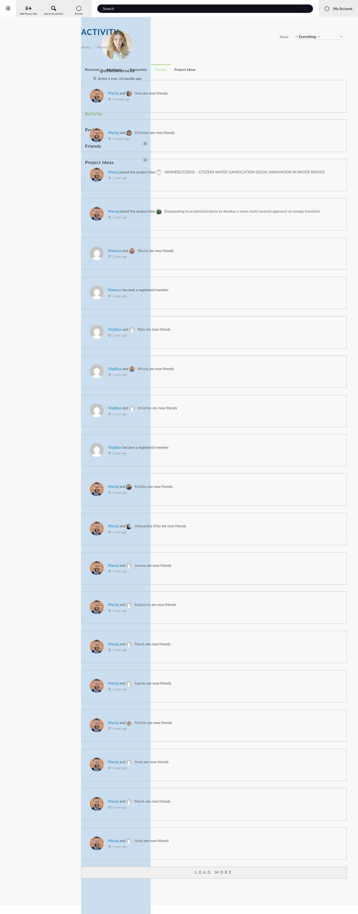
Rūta (222, 345)
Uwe (219, 93)
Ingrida (221, 699)
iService (16, 906)
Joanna (221, 581)
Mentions (195, 69)
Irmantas (225, 424)
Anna (220, 778)
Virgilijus (196, 345)
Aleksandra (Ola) (229, 542)
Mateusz (196, 266)
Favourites (219, 69)
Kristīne (222, 503)
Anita (220, 856)
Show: (284, 37)
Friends (116, 132)
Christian (223, 132)
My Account (338, 8)
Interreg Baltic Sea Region (23, 901)
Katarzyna (224, 620)
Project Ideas (116, 142)
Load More (254, 888)
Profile (91, 121)
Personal (173, 69)
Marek (221, 660)
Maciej (194, 93)
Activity (92, 111)
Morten (222, 738)
